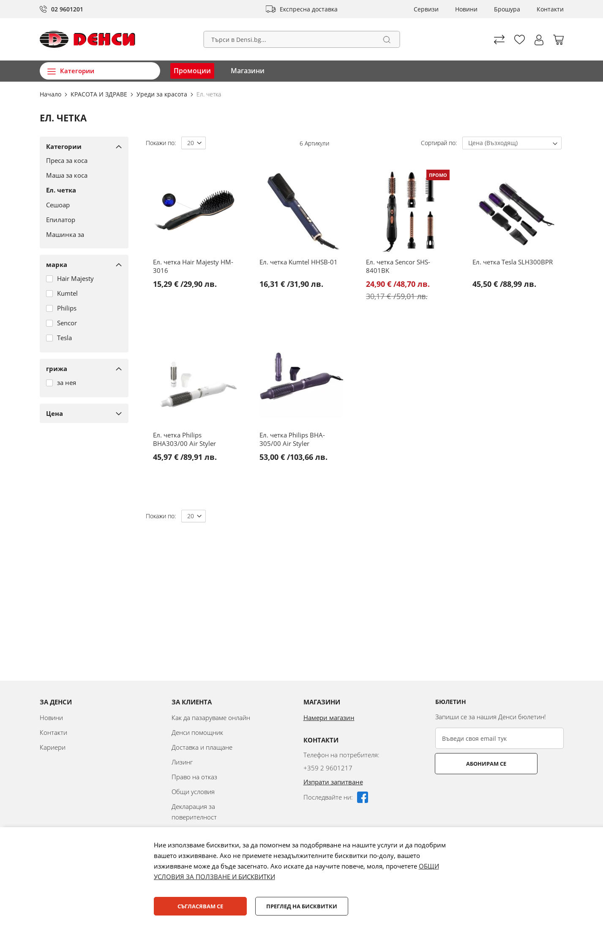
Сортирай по (438, 143)
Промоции (192, 70)
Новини (466, 9)
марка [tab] (56, 264)
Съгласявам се (200, 906)
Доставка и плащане (202, 747)
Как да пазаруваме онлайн (211, 717)
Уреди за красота (162, 94)
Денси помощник (197, 732)
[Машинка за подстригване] (81, 238)
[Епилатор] (81, 219)
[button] (539, 40)
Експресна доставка (309, 9)
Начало (51, 94)
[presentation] (499, 794)
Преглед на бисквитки (301, 906)
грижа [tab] (56, 368)
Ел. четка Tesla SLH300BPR (512, 262)
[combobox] (301, 39)
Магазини (248, 70)
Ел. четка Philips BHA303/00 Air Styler (184, 439)
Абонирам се (468, 763)
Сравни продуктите (499, 39)
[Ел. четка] (81, 190)
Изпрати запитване (333, 782)
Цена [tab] (54, 413)
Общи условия (193, 791)
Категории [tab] (64, 146)
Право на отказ (194, 777)
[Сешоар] (81, 205)
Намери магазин (329, 717)
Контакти (550, 9)
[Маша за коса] (81, 175)
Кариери (52, 747)
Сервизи (426, 9)
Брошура (507, 9)
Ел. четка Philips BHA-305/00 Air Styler (292, 439)
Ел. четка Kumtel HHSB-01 (298, 262)
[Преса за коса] (81, 160)
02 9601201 (67, 9)
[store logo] (87, 39)
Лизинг (182, 762)
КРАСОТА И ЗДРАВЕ (100, 94)
